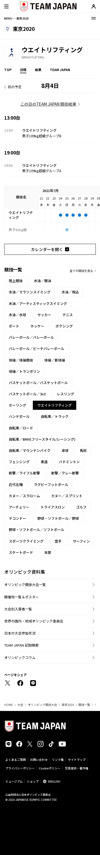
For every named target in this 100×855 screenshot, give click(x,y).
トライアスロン (53, 507)
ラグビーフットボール (51, 484)
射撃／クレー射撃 (65, 473)
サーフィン (81, 541)
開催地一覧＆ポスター (21, 596)
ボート (14, 326)
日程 (23, 69)
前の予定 (15, 86)
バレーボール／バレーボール (31, 337)
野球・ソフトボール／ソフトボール (36, 529)
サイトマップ (77, 759)
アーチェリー (19, 507)
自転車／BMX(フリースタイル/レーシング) (42, 439)
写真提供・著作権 (76, 768)
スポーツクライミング (26, 541)
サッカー (44, 314)
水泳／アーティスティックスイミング (38, 303)
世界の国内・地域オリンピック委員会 (33, 621)
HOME (8, 705)
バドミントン (69, 461)
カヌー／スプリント (66, 495)
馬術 (83, 450)
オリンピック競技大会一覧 (25, 584)
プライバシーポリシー (20, 768)
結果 (38, 69)
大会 (20, 705)
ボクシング (64, 326)
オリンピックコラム (19, 657)
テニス (67, 314)
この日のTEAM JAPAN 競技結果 (48, 104)
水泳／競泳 (42, 280)
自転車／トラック (55, 416)
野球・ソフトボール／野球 (58, 518)
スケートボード (21, 552)
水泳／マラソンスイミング (29, 291)
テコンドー (17, 518)
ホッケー (37, 326)
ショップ (33, 781)
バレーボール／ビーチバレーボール (36, 348)
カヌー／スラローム (24, 495)
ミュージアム (14, 781)
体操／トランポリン (24, 371)
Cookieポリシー (50, 768)
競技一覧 (84, 705)
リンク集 (58, 759)
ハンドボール (19, 416)
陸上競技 (16, 280)
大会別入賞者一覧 (18, 608)
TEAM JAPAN (60, 69)
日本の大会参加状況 (19, 633)
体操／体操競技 (21, 360)
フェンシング (19, 461)
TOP (7, 69)
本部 (47, 552)
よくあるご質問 (15, 759)
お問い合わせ (39, 759)
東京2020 (68, 705)
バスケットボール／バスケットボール (38, 382)
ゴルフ (81, 507)
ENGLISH (54, 781)
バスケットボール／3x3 (27, 393)
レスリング (65, 393)
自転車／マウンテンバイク (29, 450)
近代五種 (16, 484)
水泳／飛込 (70, 291)
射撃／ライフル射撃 (24, 473)
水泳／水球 (17, 314)
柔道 (44, 461)
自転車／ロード (21, 427)
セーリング (17, 405)
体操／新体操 (54, 360)
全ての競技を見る (81, 270)
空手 (58, 541)
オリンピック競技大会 (42, 705)
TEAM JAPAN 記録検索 (21, 645)
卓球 (65, 450)
